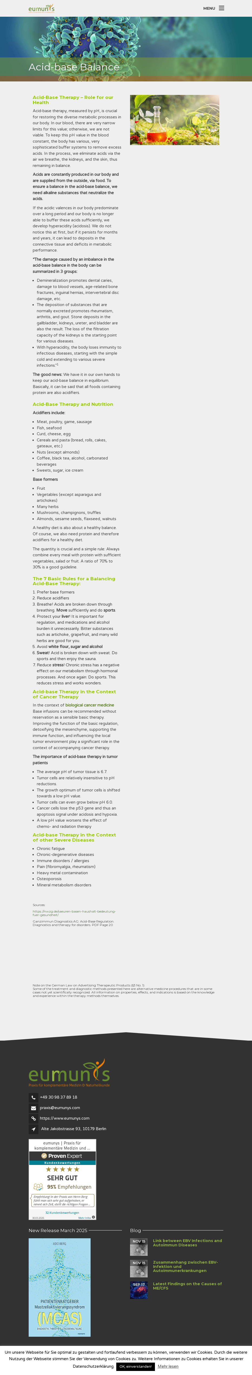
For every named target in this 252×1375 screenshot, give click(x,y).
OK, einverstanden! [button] (136, 1366)
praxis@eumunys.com (60, 1107)
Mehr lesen (168, 1366)
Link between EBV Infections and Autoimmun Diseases (187, 1242)
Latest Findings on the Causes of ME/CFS (187, 1285)
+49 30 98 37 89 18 (58, 1097)
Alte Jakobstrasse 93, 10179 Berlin (73, 1128)
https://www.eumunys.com (64, 1118)
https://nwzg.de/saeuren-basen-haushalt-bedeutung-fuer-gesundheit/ (74, 913)
